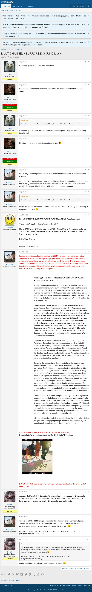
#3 (88, 116)
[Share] (85, 61)
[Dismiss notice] (88, 16)
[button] (24, 6)
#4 (88, 138)
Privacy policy (77, 585)
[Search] (88, 6)
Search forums (15, 10)
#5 (88, 169)
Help (85, 585)
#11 (88, 539)
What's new (17, 6)
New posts (5, 10)
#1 (88, 62)
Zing (4, 57)
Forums (6, 6)
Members (31, 6)
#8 (88, 252)
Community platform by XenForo (46, 590)
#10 (88, 517)
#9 (88, 492)
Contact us (54, 585)
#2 (88, 85)
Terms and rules (65, 585)
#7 (88, 215)
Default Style (7, 585)
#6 (88, 192)
